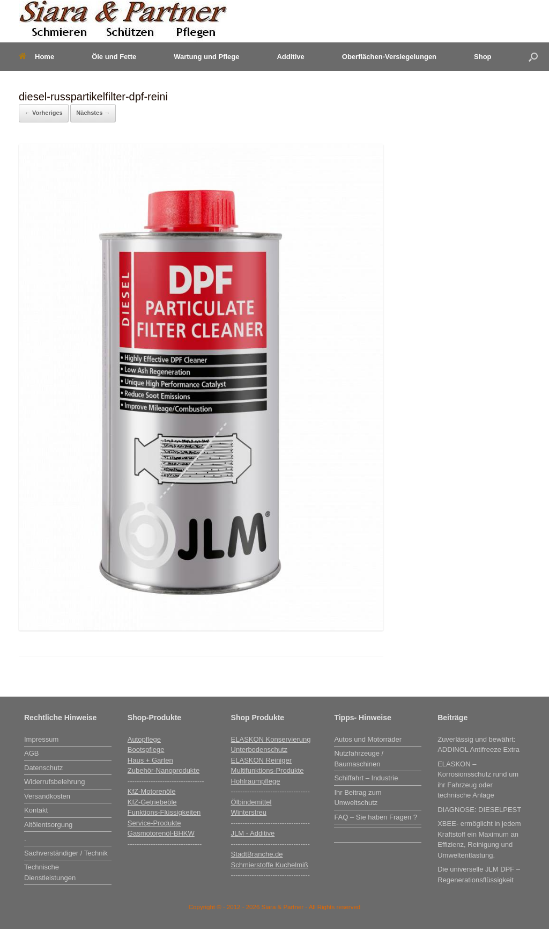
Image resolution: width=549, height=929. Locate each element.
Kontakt (36, 810)
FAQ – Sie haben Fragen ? (375, 817)
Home (36, 57)
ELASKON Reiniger (261, 760)
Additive (290, 57)
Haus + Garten (150, 760)
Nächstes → (93, 112)
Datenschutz (43, 768)
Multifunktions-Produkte (267, 770)
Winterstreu (248, 812)
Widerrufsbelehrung (54, 782)
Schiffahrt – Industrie (366, 778)
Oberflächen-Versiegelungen (389, 57)
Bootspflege (146, 749)
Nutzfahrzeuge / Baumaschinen (358, 758)
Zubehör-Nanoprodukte (163, 770)
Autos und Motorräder (368, 739)
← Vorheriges (44, 112)
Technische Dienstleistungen (50, 872)
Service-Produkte (154, 823)
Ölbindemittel (251, 802)
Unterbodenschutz (259, 749)
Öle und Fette (114, 57)
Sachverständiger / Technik (66, 853)
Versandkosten (47, 796)
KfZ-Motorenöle (152, 791)
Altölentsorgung (48, 825)
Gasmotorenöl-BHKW (161, 833)
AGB (31, 753)
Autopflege (144, 739)
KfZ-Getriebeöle (152, 802)
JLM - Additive (253, 833)
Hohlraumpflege (255, 781)
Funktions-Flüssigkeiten (164, 812)
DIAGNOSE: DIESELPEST (479, 810)
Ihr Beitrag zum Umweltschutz (357, 797)
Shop (483, 57)
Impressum (41, 739)
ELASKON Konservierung (271, 739)
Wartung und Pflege (206, 57)
